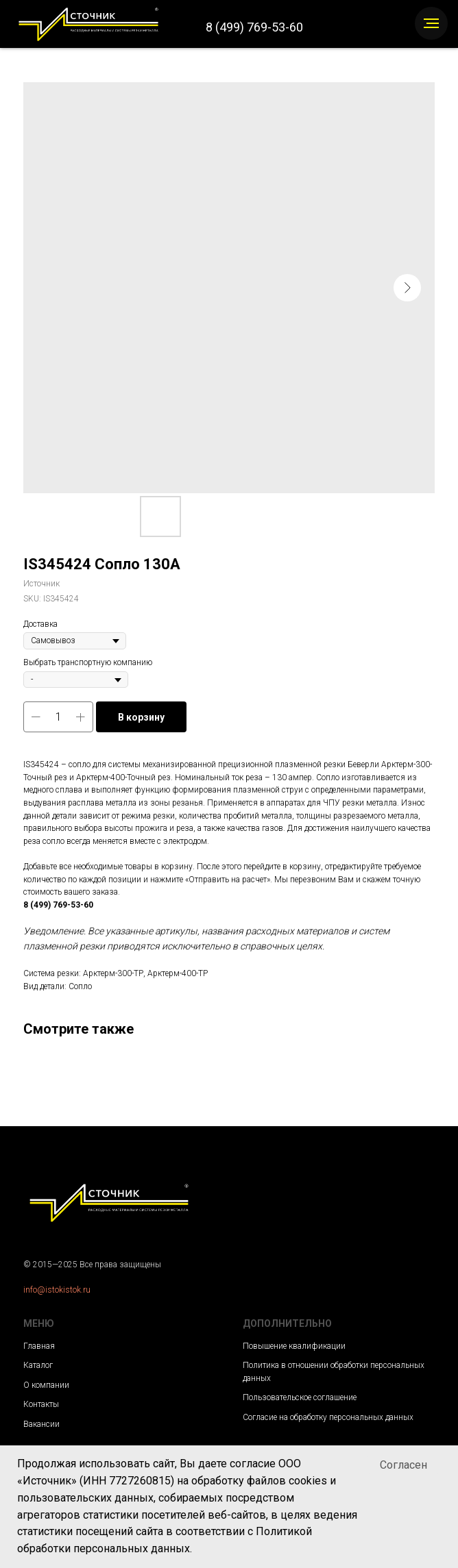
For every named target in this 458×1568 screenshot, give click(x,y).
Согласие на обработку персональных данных (328, 1417)
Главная (39, 1346)
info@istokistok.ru (57, 1290)
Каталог (38, 1365)
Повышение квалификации (294, 1346)
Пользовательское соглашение (300, 1397)
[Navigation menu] (431, 23)
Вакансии (41, 1424)
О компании (46, 1385)
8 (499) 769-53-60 (254, 27)
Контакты (41, 1404)
